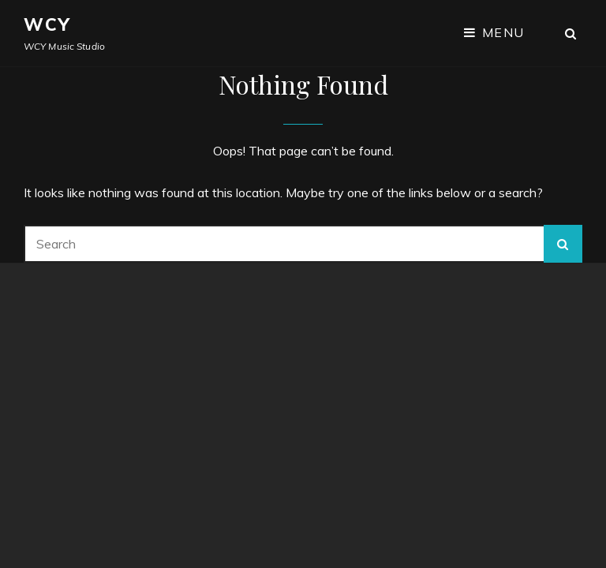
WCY (48, 24)
